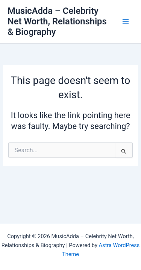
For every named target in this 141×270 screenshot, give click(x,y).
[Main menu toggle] (125, 21)
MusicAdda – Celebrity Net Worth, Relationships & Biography (57, 22)
